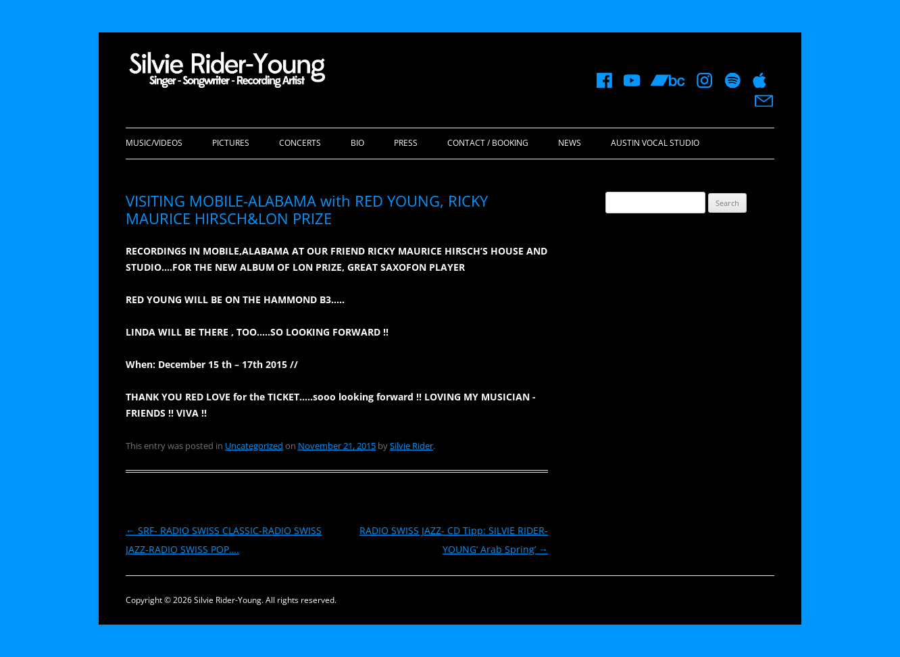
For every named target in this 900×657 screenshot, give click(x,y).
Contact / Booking (487, 143)
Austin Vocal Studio (655, 143)
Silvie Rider (411, 446)
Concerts (300, 143)
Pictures (230, 143)
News (569, 143)
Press (406, 143)
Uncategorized (254, 446)
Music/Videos (154, 143)
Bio (357, 143)
